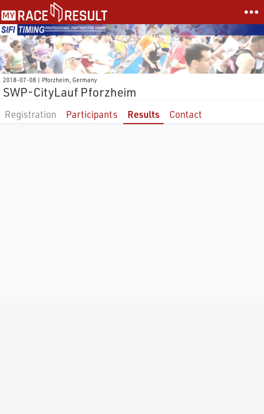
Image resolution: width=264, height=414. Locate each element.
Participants (92, 114)
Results (143, 114)
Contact (185, 114)
